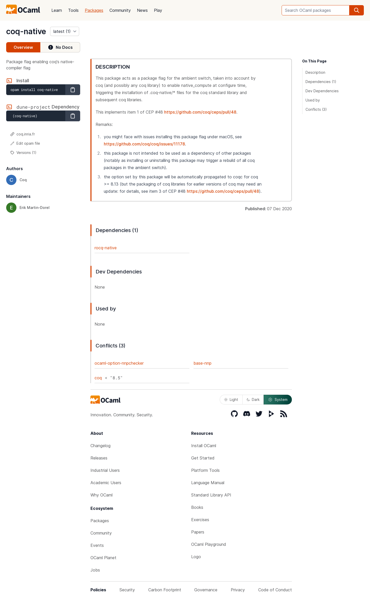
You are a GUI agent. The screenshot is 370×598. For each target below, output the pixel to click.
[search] (356, 10)
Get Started (203, 458)
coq (98, 377)
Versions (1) (23, 152)
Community (120, 10)
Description (315, 72)
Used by (313, 100)
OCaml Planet (103, 557)
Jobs (95, 570)
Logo (196, 556)
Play (158, 10)
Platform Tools (205, 470)
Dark (253, 399)
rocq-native (106, 247)
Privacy (238, 589)
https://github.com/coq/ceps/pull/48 (200, 112)
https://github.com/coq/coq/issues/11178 (144, 143)
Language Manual (207, 482)
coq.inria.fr (22, 134)
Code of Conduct (275, 589)
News (142, 10)
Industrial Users (105, 470)
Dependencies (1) (321, 81)
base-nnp (202, 363)
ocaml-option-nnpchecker (119, 363)
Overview (23, 47)
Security (127, 589)
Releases (98, 458)
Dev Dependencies (322, 91)
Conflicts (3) (316, 109)
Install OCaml (203, 445)
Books (197, 507)
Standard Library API (211, 495)
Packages (94, 10)
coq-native (26, 31)
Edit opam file (25, 143)
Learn (56, 10)
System (278, 399)
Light (231, 399)
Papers (197, 532)
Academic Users (105, 482)
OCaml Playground (208, 544)
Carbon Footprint (164, 589)
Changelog (100, 445)
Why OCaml (101, 495)
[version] (64, 31)
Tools (73, 10)
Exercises (200, 519)
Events (97, 545)
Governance (205, 589)
